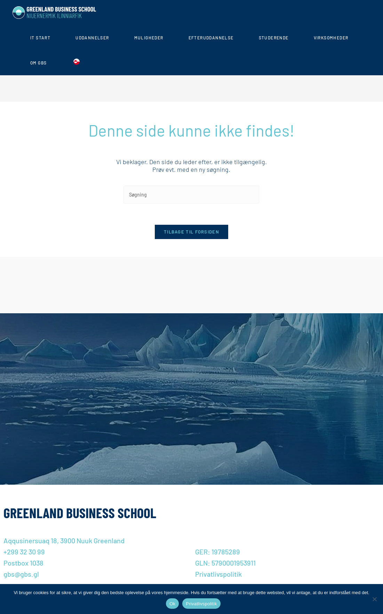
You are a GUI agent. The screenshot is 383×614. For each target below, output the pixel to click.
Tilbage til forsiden (191, 232)
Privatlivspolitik (201, 603)
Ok (172, 603)
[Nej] (374, 599)
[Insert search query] (191, 195)
